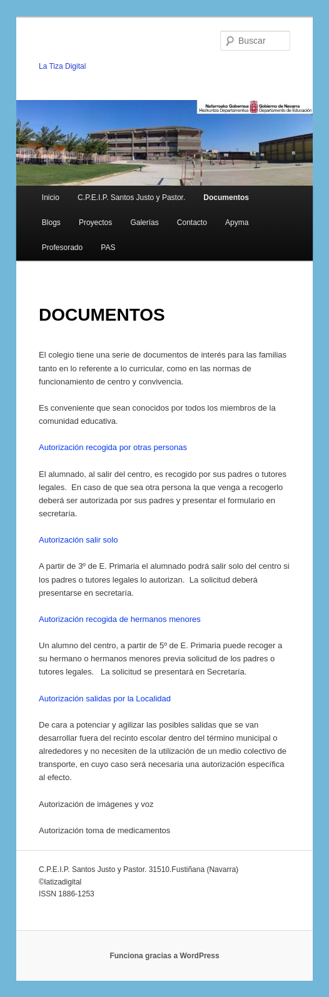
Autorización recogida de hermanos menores (120, 619)
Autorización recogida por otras (96, 447)
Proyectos (95, 222)
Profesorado (62, 247)
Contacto (192, 222)
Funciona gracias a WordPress (164, 955)
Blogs (51, 222)
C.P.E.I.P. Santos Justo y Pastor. (131, 197)
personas (170, 447)
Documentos (226, 197)
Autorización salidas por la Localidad (105, 698)
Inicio (50, 197)
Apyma (236, 222)
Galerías (144, 222)
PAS (108, 247)
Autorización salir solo (78, 539)
